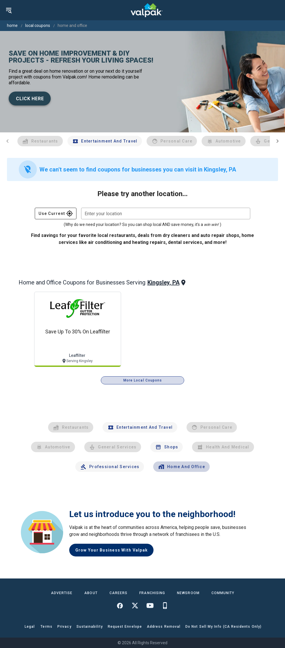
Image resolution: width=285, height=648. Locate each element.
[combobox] (165, 213)
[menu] (9, 10)
